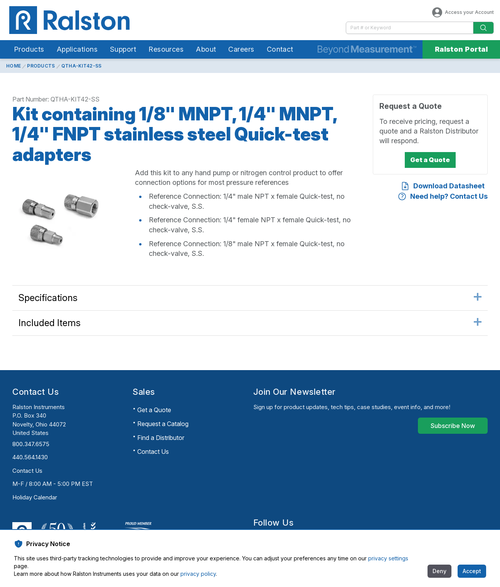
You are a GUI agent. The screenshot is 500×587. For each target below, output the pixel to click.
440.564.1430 (30, 457)
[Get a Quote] (430, 160)
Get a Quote (154, 410)
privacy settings (388, 558)
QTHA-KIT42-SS (81, 66)
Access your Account (462, 12)
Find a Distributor (160, 438)
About (206, 49)
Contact (280, 49)
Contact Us (27, 470)
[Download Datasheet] (442, 186)
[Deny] (439, 571)
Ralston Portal (461, 49)
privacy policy (198, 573)
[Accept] (472, 571)
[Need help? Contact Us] (442, 196)
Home (13, 66)
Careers (241, 49)
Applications (77, 49)
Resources (166, 49)
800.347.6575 (30, 444)
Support (123, 49)
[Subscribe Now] (453, 426)
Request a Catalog (163, 424)
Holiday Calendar (34, 497)
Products (29, 49)
